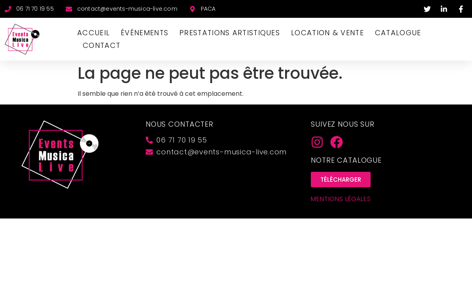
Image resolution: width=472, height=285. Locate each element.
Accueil (93, 33)
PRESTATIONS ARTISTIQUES (229, 33)
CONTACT (101, 45)
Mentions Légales (341, 198)
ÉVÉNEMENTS (144, 33)
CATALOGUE (398, 33)
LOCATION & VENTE (327, 33)
